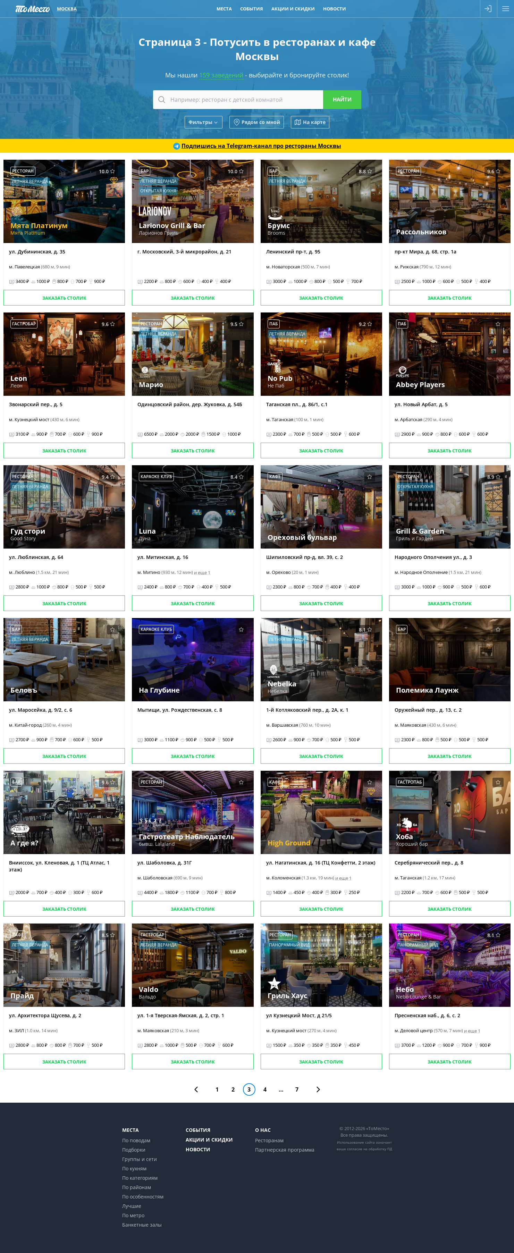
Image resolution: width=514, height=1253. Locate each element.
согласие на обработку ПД (369, 1148)
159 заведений (221, 75)
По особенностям (142, 1196)
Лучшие (131, 1206)
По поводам (136, 1140)
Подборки (133, 1149)
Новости (198, 1149)
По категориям (140, 1178)
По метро (133, 1215)
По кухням (134, 1168)
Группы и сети (139, 1159)
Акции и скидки (209, 1139)
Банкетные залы (142, 1224)
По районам (136, 1187)
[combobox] (257, 99)
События (198, 1130)
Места (130, 1130)
